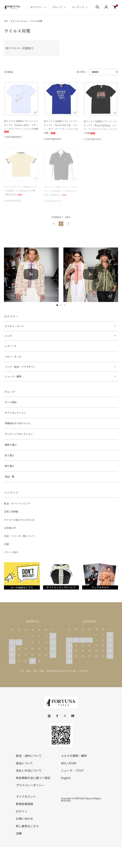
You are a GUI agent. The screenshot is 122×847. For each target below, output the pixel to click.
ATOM (72, 763)
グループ (57, 7)
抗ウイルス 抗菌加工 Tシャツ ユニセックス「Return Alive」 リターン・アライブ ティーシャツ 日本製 (21, 126)
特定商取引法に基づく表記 (33, 778)
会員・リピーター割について (19, 536)
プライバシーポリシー (30, 785)
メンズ (8, 335)
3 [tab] (65, 305)
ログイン (21, 811)
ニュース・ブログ (72, 770)
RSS (63, 763)
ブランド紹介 (11, 552)
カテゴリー (36, 7)
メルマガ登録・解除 (74, 756)
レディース (10, 346)
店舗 (6, 544)
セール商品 (11, 402)
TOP (6, 21)
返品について (24, 763)
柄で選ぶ (9, 466)
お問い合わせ (24, 818)
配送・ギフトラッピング (17, 503)
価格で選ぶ (11, 444)
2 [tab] (61, 305)
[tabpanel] (31, 274)
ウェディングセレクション (19, 434)
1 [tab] (57, 305)
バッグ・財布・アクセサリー (20, 366)
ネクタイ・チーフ (14, 326)
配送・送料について (28, 756)
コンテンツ (78, 7)
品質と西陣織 (11, 511)
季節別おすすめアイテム (18, 423)
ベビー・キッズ (13, 356)
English (66, 778)
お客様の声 (10, 527)
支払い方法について (28, 770)
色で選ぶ (9, 455)
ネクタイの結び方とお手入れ (19, 519)
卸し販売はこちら (27, 826)
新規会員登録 (24, 804)
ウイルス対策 (36, 21)
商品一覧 (9, 476)
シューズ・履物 (13, 376)
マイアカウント (26, 796)
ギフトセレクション (19, 21)
